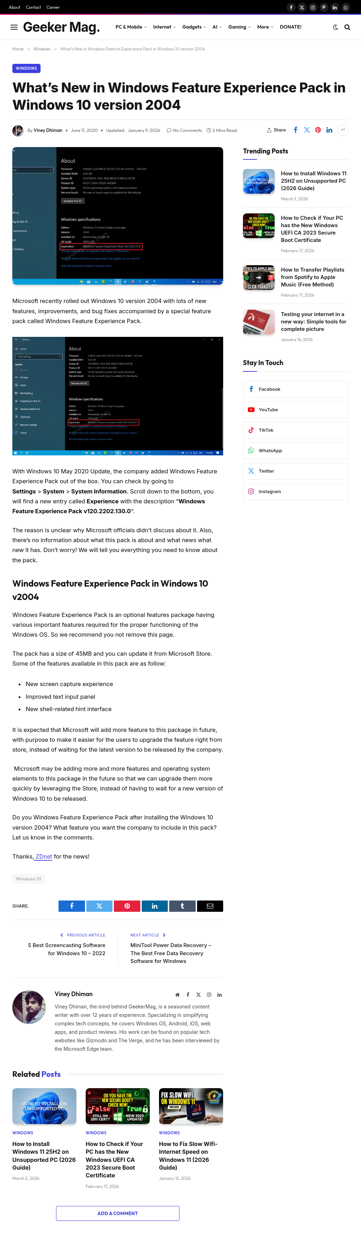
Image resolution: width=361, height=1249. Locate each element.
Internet (162, 27)
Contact (33, 7)
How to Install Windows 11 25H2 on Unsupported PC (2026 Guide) (44, 1155)
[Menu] (14, 27)
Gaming (237, 27)
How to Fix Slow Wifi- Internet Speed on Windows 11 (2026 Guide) (188, 1155)
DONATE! (291, 27)
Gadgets (191, 27)
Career (53, 7)
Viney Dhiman (48, 130)
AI (215, 27)
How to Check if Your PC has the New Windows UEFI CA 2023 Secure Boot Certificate (114, 1159)
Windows (26, 68)
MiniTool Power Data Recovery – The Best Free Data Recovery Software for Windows (171, 953)
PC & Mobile (129, 27)
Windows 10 (28, 878)
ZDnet (43, 856)
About (14, 7)
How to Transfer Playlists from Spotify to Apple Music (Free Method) (312, 277)
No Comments (184, 130)
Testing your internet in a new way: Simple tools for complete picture (314, 321)
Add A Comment (117, 1213)
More (263, 27)
